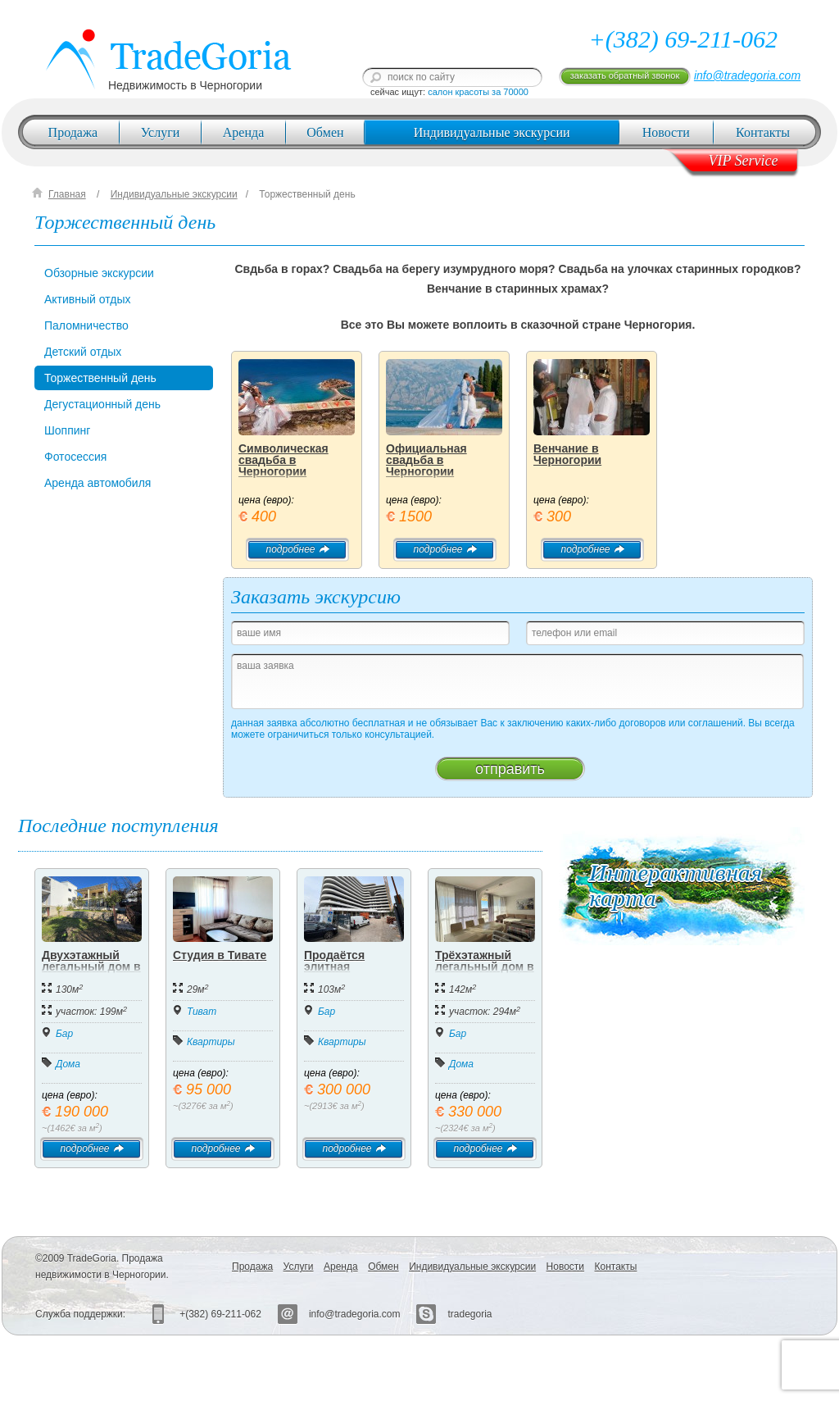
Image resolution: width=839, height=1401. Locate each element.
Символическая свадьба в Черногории (283, 460)
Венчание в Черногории (567, 454)
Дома (68, 1064)
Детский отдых (82, 351)
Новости (666, 132)
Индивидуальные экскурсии (492, 132)
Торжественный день (307, 194)
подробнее (297, 549)
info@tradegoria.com (747, 75)
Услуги (160, 132)
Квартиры (211, 1042)
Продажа (73, 132)
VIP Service (743, 160)
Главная (67, 194)
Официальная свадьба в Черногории (426, 460)
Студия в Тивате (219, 955)
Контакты (763, 132)
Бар (64, 1033)
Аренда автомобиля (97, 482)
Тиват (201, 1011)
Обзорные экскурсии (99, 273)
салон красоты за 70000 (478, 92)
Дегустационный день (102, 404)
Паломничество (86, 325)
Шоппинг (67, 430)
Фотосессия (75, 456)
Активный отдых (87, 299)
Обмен (324, 132)
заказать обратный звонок (624, 75)
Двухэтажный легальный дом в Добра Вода (91, 966)
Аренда (243, 132)
